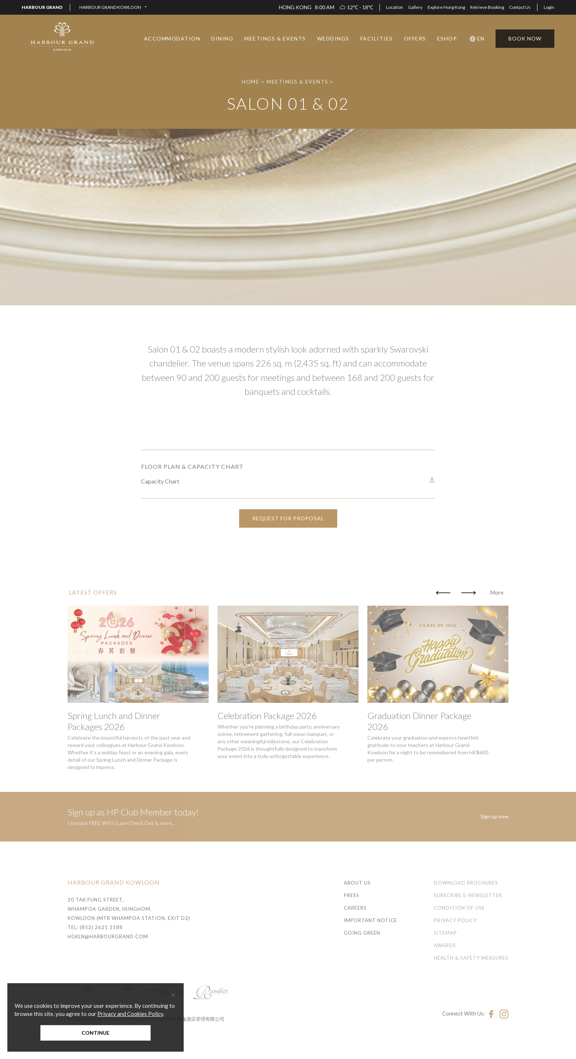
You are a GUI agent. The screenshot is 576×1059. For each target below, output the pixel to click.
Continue (95, 1033)
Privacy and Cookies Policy (130, 1013)
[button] (113, 7)
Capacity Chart (160, 503)
